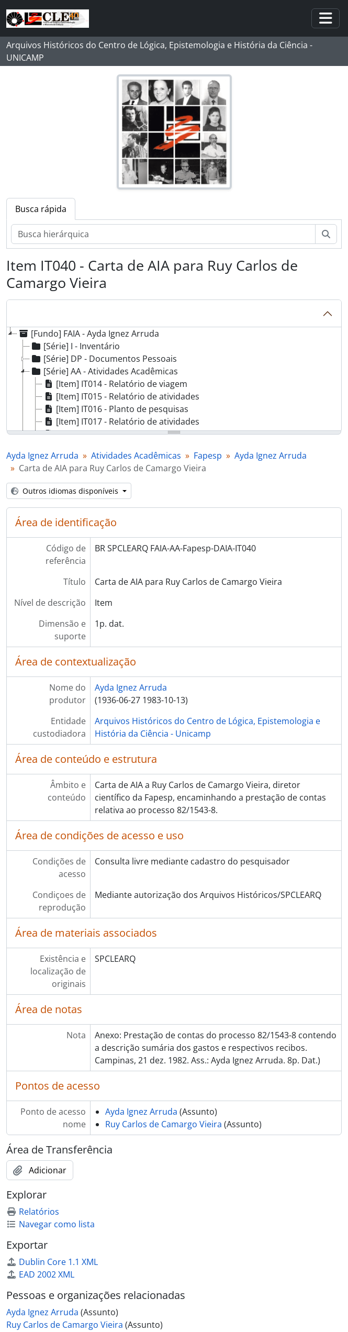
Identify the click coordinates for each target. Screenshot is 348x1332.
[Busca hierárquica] (163, 234)
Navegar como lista (50, 1224)
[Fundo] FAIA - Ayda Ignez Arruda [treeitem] (88, 333)
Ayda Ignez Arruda (42, 455)
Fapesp (208, 455)
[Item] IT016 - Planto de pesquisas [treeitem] (115, 409)
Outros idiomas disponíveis (65, 491)
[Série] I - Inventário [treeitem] (75, 346)
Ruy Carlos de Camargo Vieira (163, 1124)
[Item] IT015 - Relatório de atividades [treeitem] (120, 396)
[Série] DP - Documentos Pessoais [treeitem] (103, 358)
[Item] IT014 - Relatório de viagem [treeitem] (114, 384)
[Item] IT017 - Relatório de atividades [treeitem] (120, 421)
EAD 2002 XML (40, 1274)
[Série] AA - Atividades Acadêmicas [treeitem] (104, 371)
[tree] (174, 379)
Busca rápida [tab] (40, 209)
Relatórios (32, 1211)
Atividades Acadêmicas (136, 455)
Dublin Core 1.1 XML (52, 1262)
